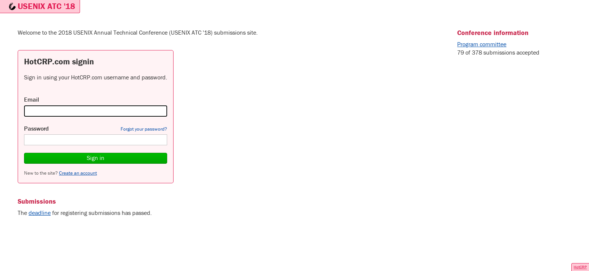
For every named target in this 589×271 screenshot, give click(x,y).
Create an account (78, 173)
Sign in (95, 157)
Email (31, 99)
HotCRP (580, 266)
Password (36, 128)
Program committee (481, 44)
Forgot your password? (144, 129)
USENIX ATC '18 (46, 6)
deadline (40, 212)
